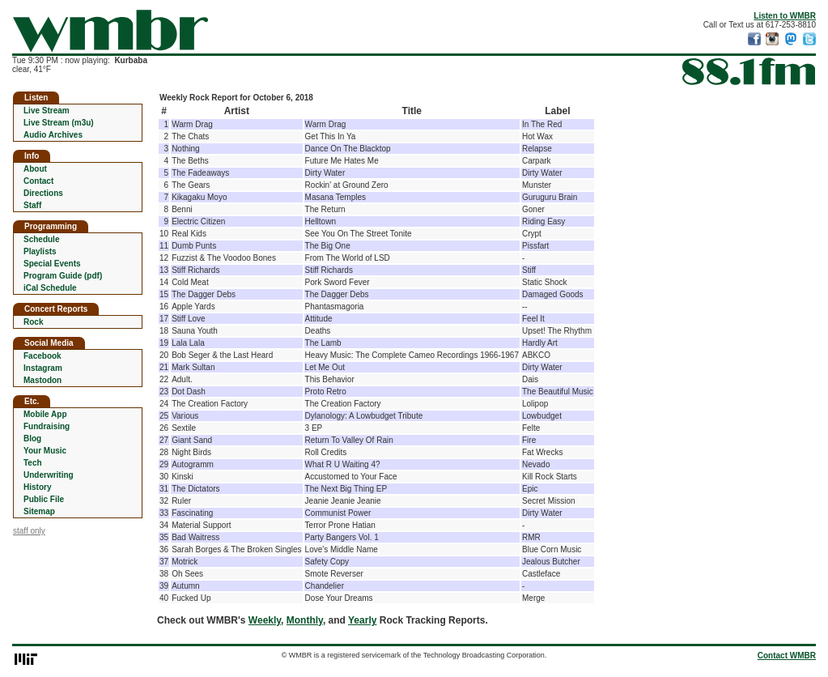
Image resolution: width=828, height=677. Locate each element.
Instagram (42, 368)
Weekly (264, 620)
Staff (32, 205)
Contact (38, 181)
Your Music (44, 450)
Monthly (305, 620)
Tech (32, 462)
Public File (43, 499)
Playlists (40, 251)
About (35, 168)
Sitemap (39, 511)
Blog (32, 438)
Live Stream (46, 110)
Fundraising (46, 426)
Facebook (42, 355)
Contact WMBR (787, 655)
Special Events (52, 263)
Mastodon (42, 380)
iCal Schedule (50, 287)
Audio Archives (53, 134)
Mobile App (45, 414)
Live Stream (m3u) (58, 122)
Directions (43, 193)
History (37, 487)
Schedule (41, 239)
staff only (29, 530)
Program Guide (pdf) (62, 275)
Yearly (362, 620)
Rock (33, 321)
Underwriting (48, 474)
